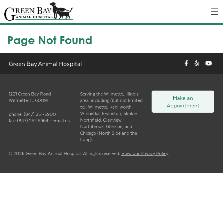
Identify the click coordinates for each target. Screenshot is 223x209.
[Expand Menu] (215, 12)
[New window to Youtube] (209, 63)
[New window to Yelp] (197, 63)
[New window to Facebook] (186, 63)
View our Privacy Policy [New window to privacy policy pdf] (144, 153)
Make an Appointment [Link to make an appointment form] (183, 101)
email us (61, 120)
